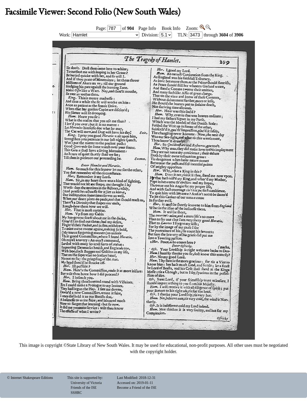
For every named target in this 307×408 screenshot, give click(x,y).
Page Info (147, 28)
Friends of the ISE (83, 388)
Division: (157, 34)
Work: (99, 34)
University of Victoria (86, 383)
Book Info (171, 28)
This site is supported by (84, 378)
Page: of (115, 28)
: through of (210, 34)
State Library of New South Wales (98, 345)
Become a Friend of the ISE (136, 388)
